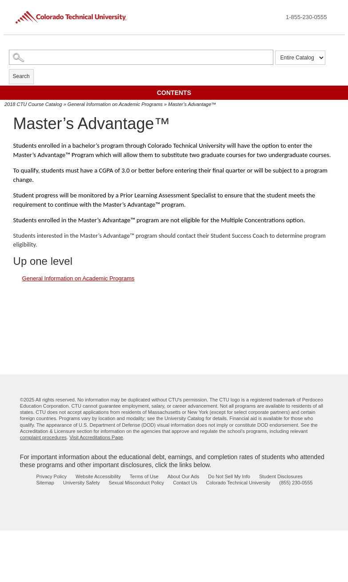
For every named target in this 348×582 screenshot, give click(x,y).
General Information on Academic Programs (115, 104)
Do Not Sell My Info (229, 476)
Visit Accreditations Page (96, 437)
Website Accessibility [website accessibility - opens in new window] (98, 476)
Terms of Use (144, 476)
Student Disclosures (281, 476)
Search (21, 76)
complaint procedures (43, 437)
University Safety (81, 482)
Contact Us (185, 482)
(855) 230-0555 (295, 482)
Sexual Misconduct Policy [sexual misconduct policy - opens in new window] (136, 482)
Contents (174, 92)
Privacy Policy (51, 476)
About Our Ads (184, 476)
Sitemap (45, 482)
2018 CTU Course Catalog (33, 104)
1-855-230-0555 (306, 17)
